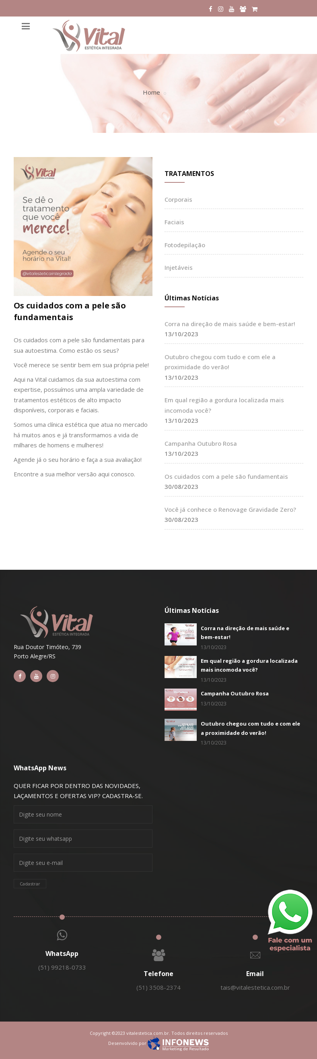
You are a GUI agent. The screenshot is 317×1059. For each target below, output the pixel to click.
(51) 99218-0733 (62, 967)
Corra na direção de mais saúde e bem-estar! (230, 324)
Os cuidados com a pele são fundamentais (70, 311)
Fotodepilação (185, 245)
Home (151, 92)
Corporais (178, 199)
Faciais (174, 222)
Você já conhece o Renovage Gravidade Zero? (230, 509)
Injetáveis (179, 267)
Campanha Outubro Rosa (201, 443)
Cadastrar (30, 884)
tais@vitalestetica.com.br (255, 987)
